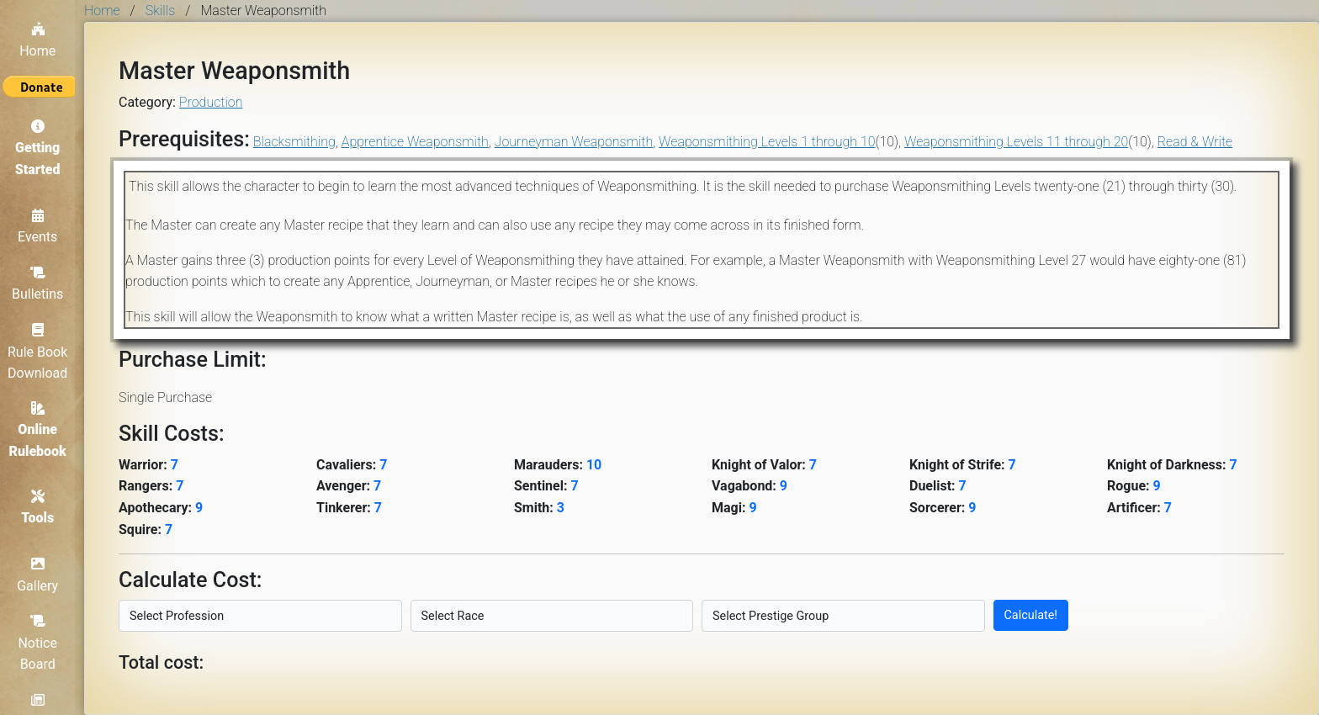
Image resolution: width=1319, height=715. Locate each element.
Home (42, 35)
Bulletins (41, 280)
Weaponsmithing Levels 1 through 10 (767, 142)
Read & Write (1195, 142)
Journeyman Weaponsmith (574, 142)
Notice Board (42, 642)
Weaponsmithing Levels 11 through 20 (1016, 142)
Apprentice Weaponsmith (415, 142)
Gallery (42, 574)
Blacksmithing (294, 142)
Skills (160, 11)
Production (211, 102)
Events (41, 222)
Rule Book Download (42, 348)
